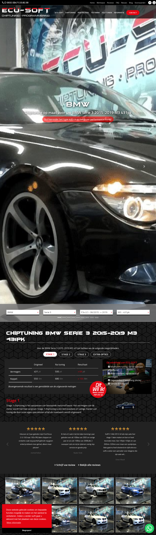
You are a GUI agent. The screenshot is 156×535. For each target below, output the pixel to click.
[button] (11, 160)
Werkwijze (101, 2)
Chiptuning (70, 12)
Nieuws (124, 2)
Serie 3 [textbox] (47, 312)
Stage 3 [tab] (81, 354)
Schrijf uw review (64, 465)
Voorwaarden (140, 2)
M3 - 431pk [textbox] (124, 312)
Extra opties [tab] (100, 354)
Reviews (110, 2)
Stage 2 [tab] (66, 354)
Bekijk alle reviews (89, 465)
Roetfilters (83, 12)
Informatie (119, 12)
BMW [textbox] (10, 312)
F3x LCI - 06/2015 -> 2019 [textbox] (94, 312)
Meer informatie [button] (14, 523)
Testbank (95, 12)
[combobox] (22, 312)
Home (92, 2)
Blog (131, 2)
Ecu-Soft (59, 12)
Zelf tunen (107, 12)
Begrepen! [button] (26, 530)
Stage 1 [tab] (50, 354)
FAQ (117, 2)
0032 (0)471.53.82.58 (15, 2)
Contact (133, 12)
